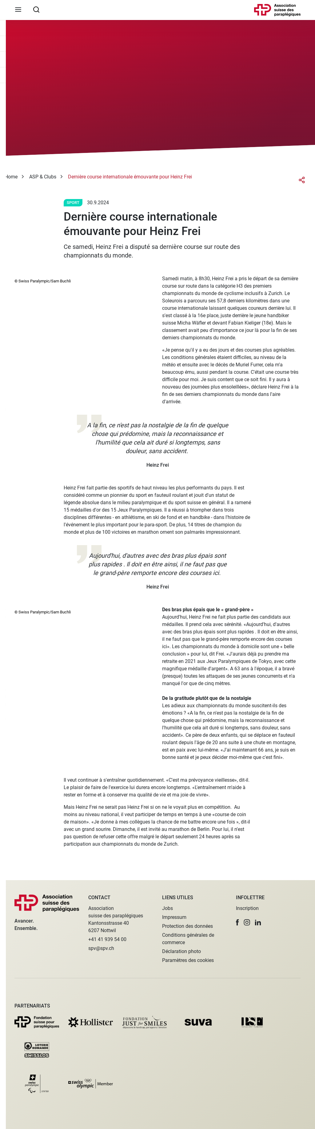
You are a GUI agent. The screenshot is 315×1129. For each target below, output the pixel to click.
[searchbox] (36, 9)
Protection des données (187, 926)
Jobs (167, 908)
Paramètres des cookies (188, 960)
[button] (237, 922)
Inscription (247, 908)
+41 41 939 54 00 (107, 939)
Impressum (174, 917)
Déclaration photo (181, 951)
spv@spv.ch (101, 948)
